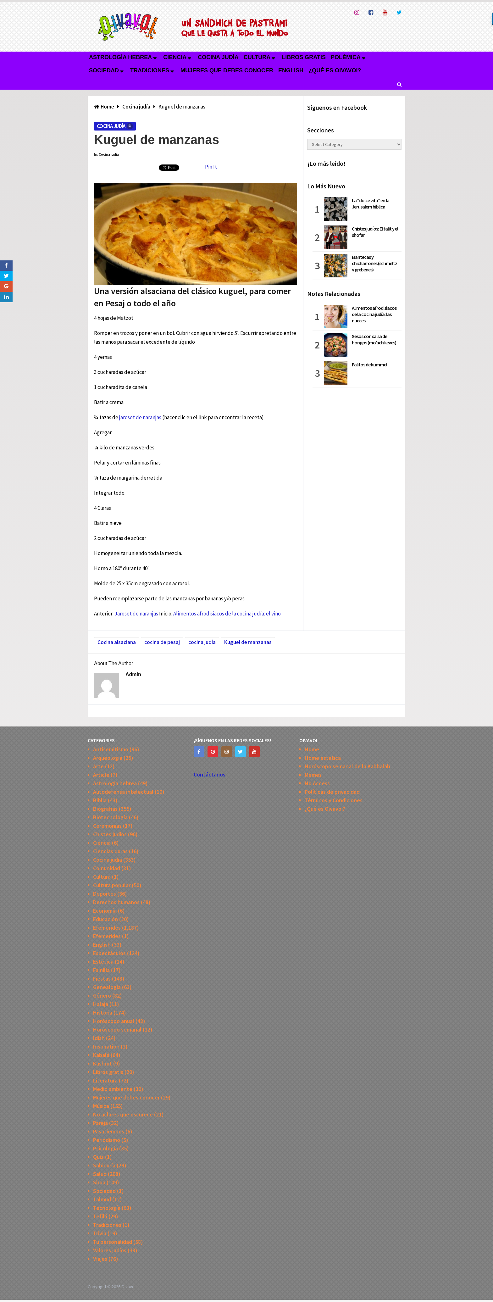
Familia (101, 970)
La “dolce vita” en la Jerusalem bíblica (370, 203)
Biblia (100, 800)
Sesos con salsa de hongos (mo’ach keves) (374, 339)
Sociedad (104, 70)
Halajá (100, 1004)
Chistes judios (110, 834)
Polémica (346, 57)
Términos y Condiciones (334, 800)
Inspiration (106, 1046)
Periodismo (106, 1139)
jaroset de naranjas (140, 417)
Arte (98, 766)
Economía (105, 910)
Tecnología (106, 1207)
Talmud (102, 1199)
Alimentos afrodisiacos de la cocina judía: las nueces (374, 314)
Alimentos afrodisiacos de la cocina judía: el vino (227, 613)
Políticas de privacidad (332, 791)
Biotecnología (110, 817)
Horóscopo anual (113, 1021)
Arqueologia (107, 757)
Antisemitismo (110, 749)
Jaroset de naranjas (136, 613)
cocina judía (202, 642)
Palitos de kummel (369, 364)
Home (312, 749)
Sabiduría (104, 1165)
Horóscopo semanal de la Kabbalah (347, 766)
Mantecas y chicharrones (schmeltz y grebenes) (374, 263)
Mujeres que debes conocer (226, 70)
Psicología (105, 1148)
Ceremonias (107, 825)
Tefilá (100, 1216)
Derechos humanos (116, 902)
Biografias (105, 808)
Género (102, 995)
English (290, 70)
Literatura (105, 1080)
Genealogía (107, 987)
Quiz (98, 1156)
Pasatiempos (108, 1131)
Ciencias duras (110, 851)
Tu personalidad (112, 1241)
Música (101, 1106)
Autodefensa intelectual (123, 791)
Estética (103, 961)
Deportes (104, 893)
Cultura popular (111, 885)
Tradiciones (149, 70)
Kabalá (101, 1055)
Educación (105, 919)
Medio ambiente (112, 1089)
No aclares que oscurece (123, 1114)
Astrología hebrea (120, 57)
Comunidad (106, 868)
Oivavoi (128, 1286)
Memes (313, 774)
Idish (99, 1038)
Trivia (99, 1233)
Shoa (99, 1182)
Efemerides (107, 927)
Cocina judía (218, 57)
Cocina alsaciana (116, 642)
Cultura (257, 57)
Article (101, 774)
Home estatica (323, 757)
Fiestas (102, 978)
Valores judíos (109, 1250)
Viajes (100, 1258)
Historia (102, 1012)
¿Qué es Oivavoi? (334, 70)
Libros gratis (304, 57)
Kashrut (102, 1063)
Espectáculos (109, 953)
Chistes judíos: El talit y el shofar (375, 231)
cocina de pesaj (162, 642)
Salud (100, 1173)
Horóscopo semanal (117, 1029)
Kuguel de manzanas (248, 642)
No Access (317, 783)
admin (133, 674)
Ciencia (174, 57)
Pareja (100, 1123)
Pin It (211, 166)
